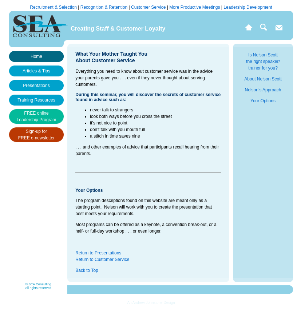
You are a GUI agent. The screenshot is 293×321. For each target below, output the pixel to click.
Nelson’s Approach (263, 89)
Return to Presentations (98, 252)
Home (36, 56)
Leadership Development (247, 7)
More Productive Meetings (195, 7)
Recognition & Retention (104, 7)
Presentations (36, 85)
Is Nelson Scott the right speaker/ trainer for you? (263, 61)
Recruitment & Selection (54, 7)
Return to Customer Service (102, 259)
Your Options (263, 100)
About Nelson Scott (263, 79)
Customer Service (149, 7)
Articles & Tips (36, 71)
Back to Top (86, 270)
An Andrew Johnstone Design (151, 303)
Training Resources (36, 100)
